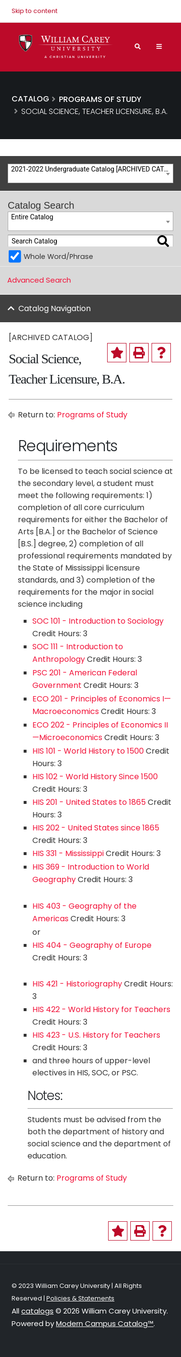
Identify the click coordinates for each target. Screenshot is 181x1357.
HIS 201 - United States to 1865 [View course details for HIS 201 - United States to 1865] (89, 802)
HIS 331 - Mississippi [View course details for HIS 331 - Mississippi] (68, 853)
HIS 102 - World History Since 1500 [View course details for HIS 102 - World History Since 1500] (95, 776)
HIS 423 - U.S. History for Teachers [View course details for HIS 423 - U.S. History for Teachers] (96, 1035)
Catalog (30, 98)
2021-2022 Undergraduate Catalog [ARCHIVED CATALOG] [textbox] (92, 169)
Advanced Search (39, 280)
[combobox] (90, 173)
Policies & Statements (80, 1298)
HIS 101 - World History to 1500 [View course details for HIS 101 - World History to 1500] (88, 751)
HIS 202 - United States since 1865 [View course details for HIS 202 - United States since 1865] (95, 827)
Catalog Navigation (54, 308)
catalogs (37, 1311)
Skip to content (34, 11)
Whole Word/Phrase (58, 256)
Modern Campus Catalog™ (104, 1323)
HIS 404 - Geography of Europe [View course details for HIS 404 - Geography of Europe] (92, 945)
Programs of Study (92, 414)
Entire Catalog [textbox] (32, 217)
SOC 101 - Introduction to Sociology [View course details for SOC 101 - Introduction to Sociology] (98, 621)
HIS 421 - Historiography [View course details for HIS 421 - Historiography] (77, 983)
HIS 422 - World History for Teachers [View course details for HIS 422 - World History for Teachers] (101, 1009)
